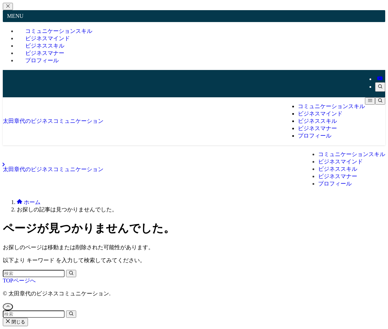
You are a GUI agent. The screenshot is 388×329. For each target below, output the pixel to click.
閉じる (15, 321)
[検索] (380, 87)
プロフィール (42, 60)
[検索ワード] (34, 273)
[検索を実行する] (71, 273)
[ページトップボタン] (8, 306)
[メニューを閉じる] (8, 6)
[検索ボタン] (380, 101)
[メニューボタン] (370, 101)
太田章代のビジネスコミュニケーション (53, 121)
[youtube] (380, 79)
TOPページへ (19, 281)
